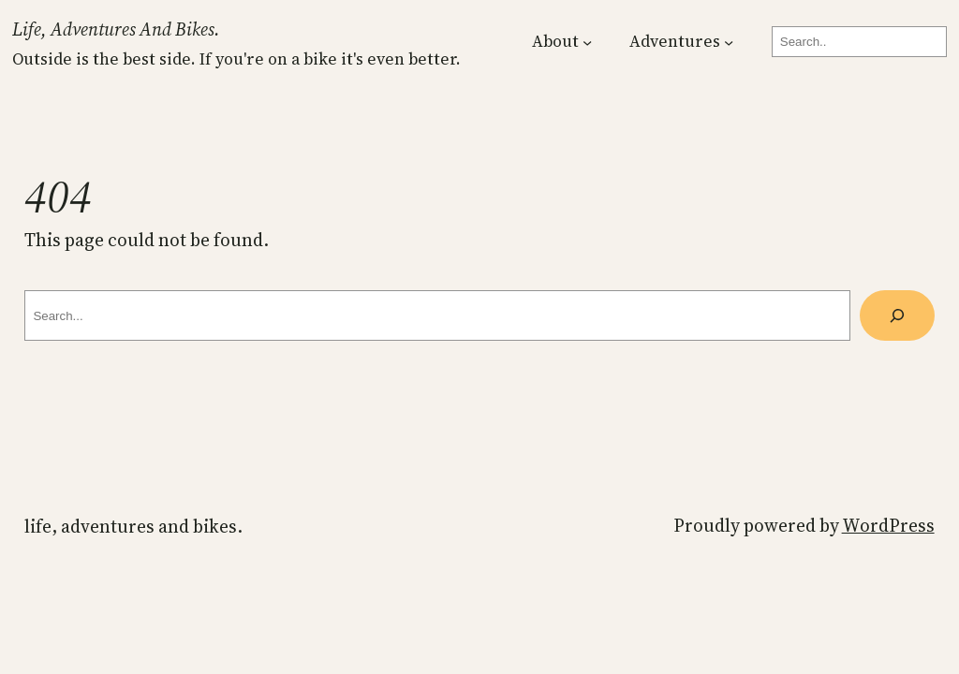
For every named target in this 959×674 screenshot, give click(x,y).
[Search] (897, 315)
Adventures (674, 41)
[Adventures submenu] (728, 42)
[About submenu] (587, 42)
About (555, 41)
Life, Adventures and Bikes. (116, 29)
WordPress (888, 525)
